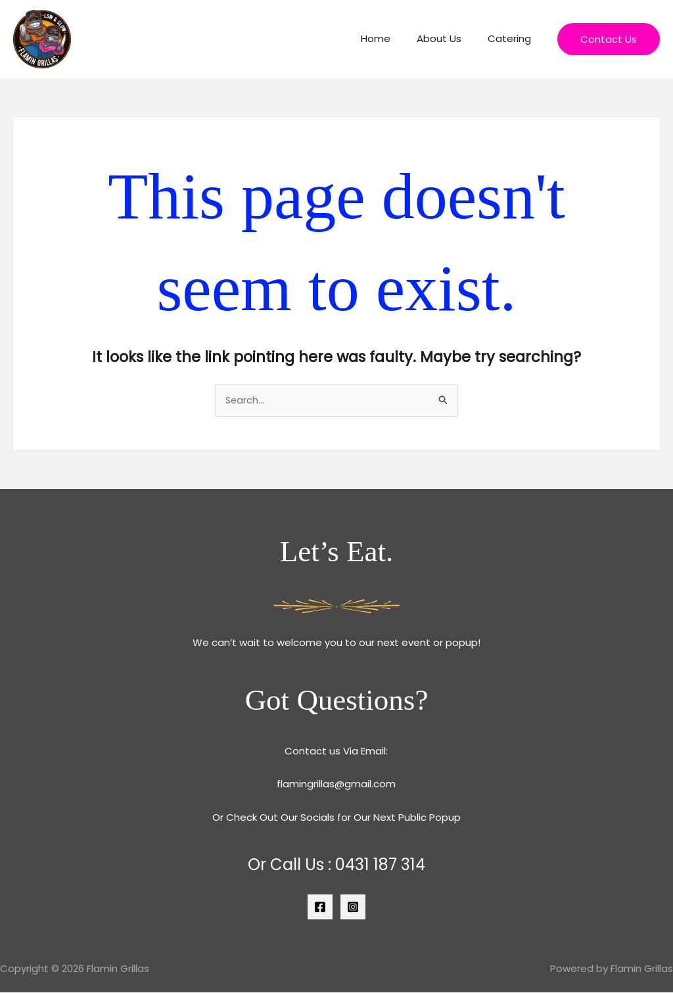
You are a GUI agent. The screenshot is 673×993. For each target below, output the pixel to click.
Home (392, 38)
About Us (449, 38)
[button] (608, 39)
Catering (512, 38)
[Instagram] (352, 906)
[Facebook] (320, 906)
